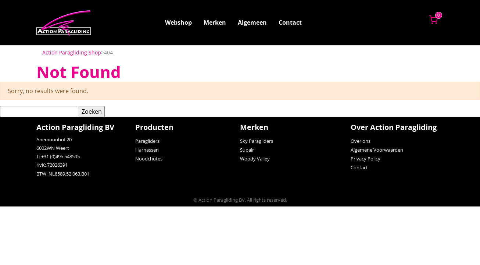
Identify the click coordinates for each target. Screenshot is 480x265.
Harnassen (147, 149)
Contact (290, 22)
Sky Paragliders (256, 141)
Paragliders (147, 141)
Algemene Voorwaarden (377, 149)
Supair (247, 149)
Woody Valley (255, 158)
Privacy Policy (365, 158)
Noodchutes (148, 158)
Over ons (360, 141)
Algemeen (252, 22)
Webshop (178, 22)
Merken (215, 22)
